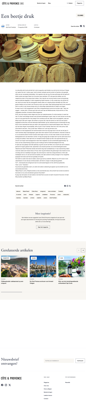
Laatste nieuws (48, 395)
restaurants (66, 194)
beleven (18, 191)
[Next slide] (83, 250)
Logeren (38, 194)
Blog (49, 3)
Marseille (67, 382)
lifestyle (31, 194)
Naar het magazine (43, 227)
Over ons (46, 385)
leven (25, 194)
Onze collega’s (48, 389)
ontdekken (45, 194)
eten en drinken (52, 191)
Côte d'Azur (35, 191)
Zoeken (71, 3)
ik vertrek (18, 194)
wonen (45, 197)
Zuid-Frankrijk (53, 197)
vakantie (39, 197)
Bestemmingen (41, 3)
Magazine (79, 3)
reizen (59, 194)
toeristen (25, 197)
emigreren (42, 191)
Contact (46, 398)
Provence (52, 194)
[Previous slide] (79, 250)
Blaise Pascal (26, 191)
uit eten (32, 197)
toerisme (18, 197)
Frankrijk (60, 191)
